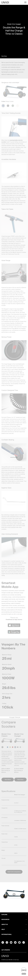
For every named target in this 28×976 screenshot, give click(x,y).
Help (14, 943)
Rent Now (4, 56)
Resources (14, 933)
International (14, 948)
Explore (14, 928)
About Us (14, 938)
